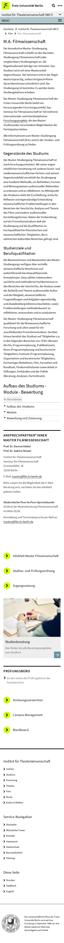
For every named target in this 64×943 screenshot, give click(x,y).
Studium (10, 774)
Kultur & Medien (14, 802)
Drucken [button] (10, 880)
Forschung (11, 780)
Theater (10, 785)
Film (10, 33)
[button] (32, 406)
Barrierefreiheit (14, 852)
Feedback (11, 885)
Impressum (12, 841)
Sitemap (10, 858)
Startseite (8, 29)
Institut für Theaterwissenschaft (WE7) (38, 29)
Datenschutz (12, 847)
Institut (10, 769)
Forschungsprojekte (15, 120)
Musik (9, 797)
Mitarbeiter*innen (15, 830)
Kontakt (10, 835)
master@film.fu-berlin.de (27, 476)
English (10, 891)
